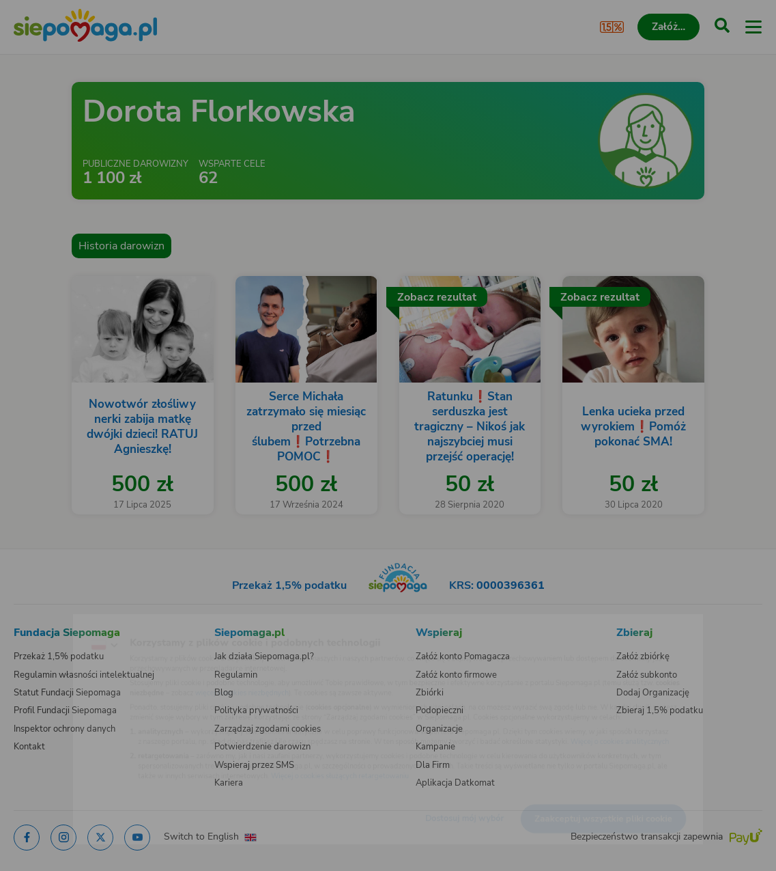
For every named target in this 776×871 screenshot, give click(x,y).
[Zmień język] (38, 625)
